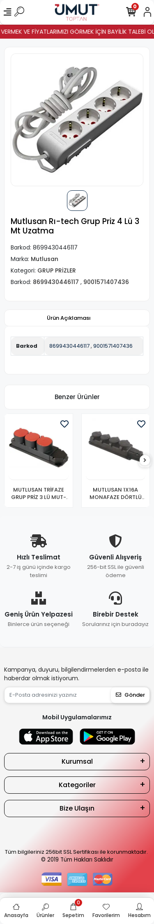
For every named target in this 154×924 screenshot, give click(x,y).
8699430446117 (69, 346)
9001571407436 (113, 346)
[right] (145, 460)
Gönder (130, 695)
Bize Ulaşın (77, 808)
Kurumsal (77, 761)
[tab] (69, 318)
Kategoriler (77, 785)
